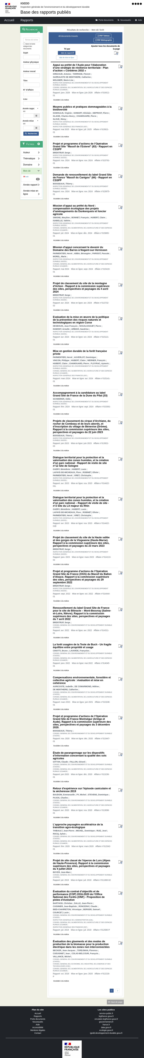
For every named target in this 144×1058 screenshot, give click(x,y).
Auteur (26, 152)
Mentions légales (37, 1030)
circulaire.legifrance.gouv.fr (106, 1019)
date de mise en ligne (66, 57)
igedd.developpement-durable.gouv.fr (106, 1033)
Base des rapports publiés (46, 12)
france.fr (106, 1024)
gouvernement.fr (106, 1022)
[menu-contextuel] (24, 43)
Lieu (25, 99)
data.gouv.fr (106, 1027)
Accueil (38, 1013)
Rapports (38, 1016)
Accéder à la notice (61, 100)
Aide (38, 1024)
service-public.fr (106, 1013)
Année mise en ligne (30, 192)
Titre (25, 80)
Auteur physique (31, 62)
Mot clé (27, 171)
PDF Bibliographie (103, 40)
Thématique (29, 158)
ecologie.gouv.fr (106, 1030)
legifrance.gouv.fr (106, 1016)
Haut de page (115, 1002)
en (24, 111)
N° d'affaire (28, 90)
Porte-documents (37, 1019)
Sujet (25, 53)
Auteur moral (29, 71)
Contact (37, 1033)
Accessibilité (37, 1027)
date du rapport (66, 53)
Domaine (27, 164)
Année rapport (30, 185)
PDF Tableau (104, 36)
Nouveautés (37, 1022)
